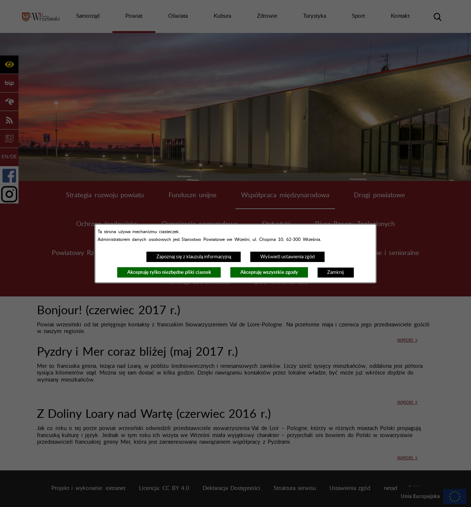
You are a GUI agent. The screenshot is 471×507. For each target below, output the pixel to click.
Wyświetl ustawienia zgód (287, 256)
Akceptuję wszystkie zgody (269, 272)
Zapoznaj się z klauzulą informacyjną (193, 256)
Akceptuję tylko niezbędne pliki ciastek (169, 272)
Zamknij (335, 272)
